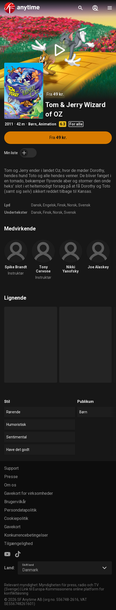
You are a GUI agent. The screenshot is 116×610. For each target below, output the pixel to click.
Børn (32, 124)
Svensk (84, 205)
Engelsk (49, 205)
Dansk (36, 205)
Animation (47, 124)
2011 (9, 124)
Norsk (72, 205)
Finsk (61, 205)
